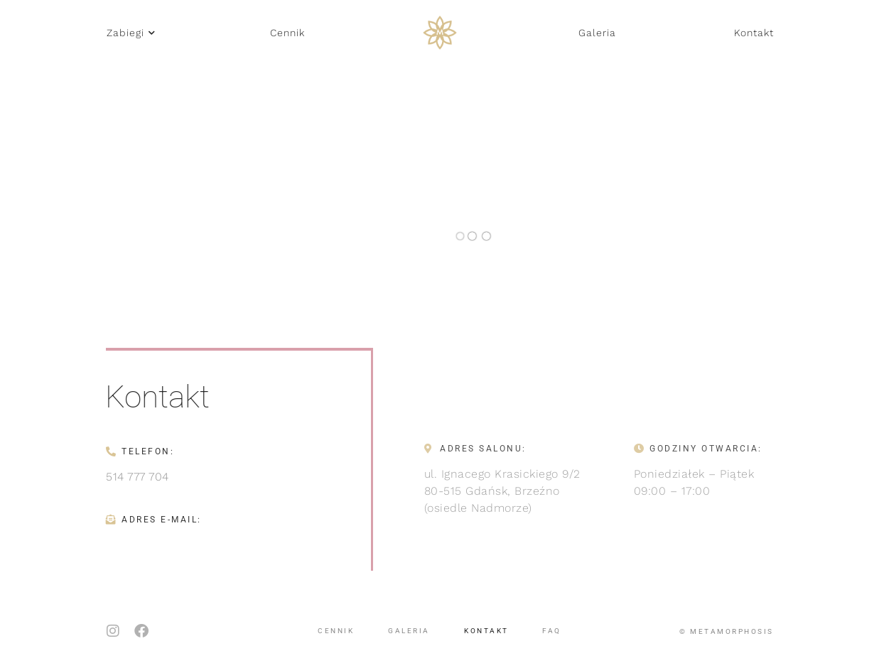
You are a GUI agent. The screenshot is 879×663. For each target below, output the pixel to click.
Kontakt (486, 628)
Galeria (409, 628)
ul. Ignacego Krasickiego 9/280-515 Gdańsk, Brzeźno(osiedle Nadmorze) (502, 491)
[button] (131, 32)
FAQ (551, 628)
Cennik (336, 628)
